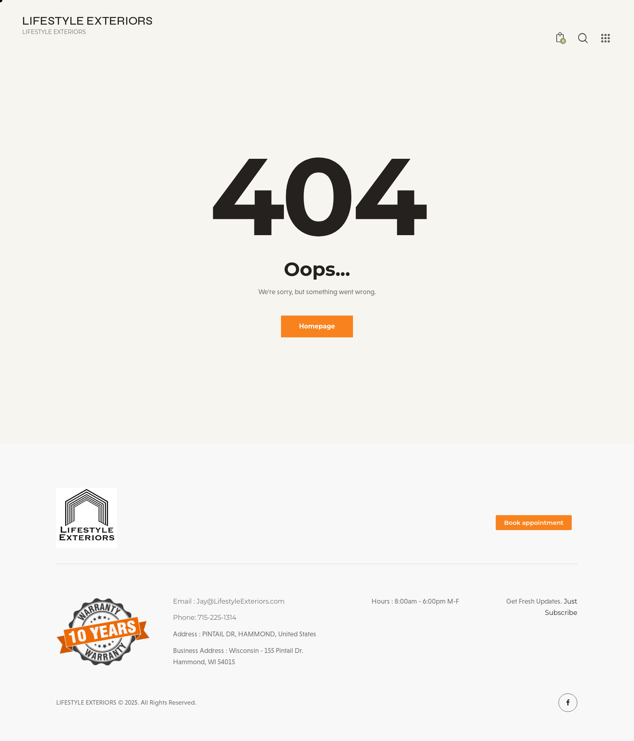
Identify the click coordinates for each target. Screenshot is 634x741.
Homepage (317, 327)
